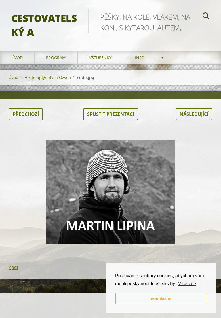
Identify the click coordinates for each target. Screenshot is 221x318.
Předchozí (26, 114)
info (139, 57)
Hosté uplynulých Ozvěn (47, 77)
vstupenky (100, 57)
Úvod (17, 57)
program (56, 57)
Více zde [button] (187, 283)
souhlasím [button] (161, 298)
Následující (194, 114)
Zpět (13, 267)
